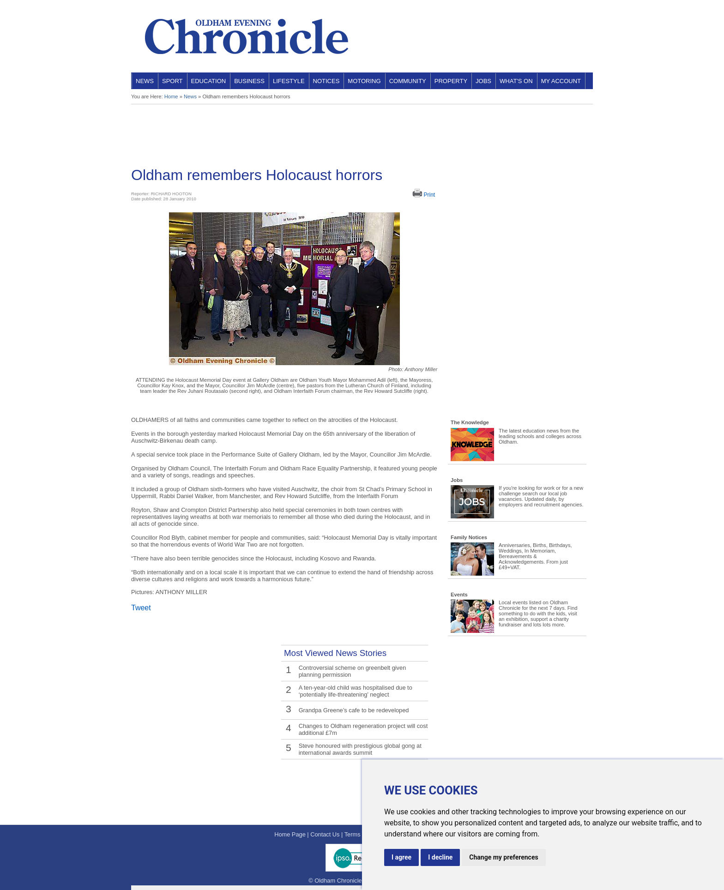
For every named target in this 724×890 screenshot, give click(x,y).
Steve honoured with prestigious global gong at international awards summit (360, 749)
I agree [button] (401, 857)
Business (249, 81)
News (145, 81)
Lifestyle (289, 81)
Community (407, 81)
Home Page (290, 834)
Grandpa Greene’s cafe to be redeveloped (354, 710)
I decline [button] (440, 857)
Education (208, 81)
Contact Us (324, 834)
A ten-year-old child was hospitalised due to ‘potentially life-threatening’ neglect (355, 691)
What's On (516, 81)
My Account (561, 81)
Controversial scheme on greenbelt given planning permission (352, 671)
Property (450, 81)
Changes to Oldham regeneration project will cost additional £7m (363, 729)
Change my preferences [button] (503, 857)
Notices (326, 81)
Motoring (364, 81)
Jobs (483, 81)
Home (171, 96)
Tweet (141, 608)
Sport (172, 81)
